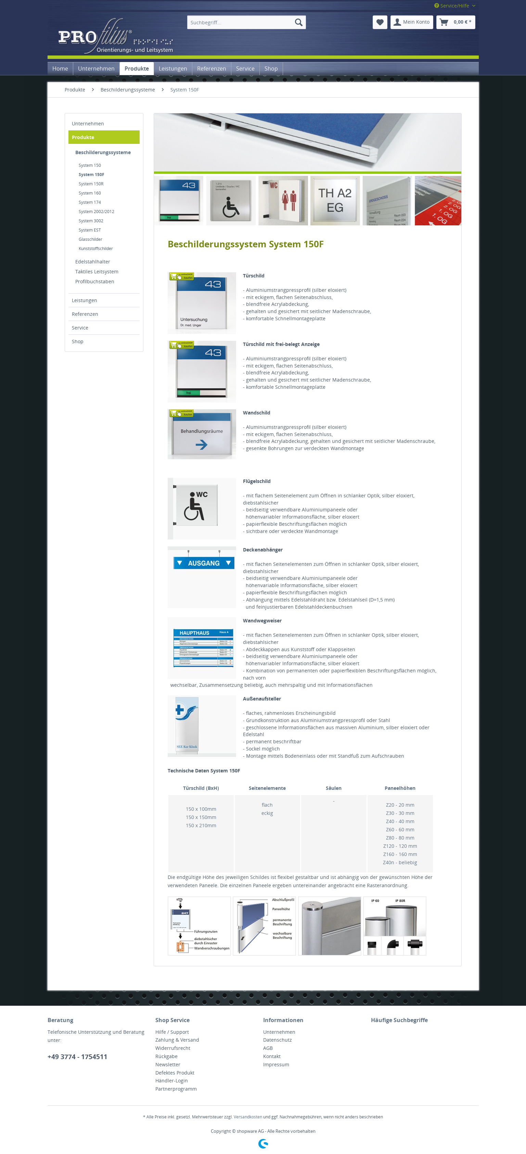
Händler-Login (171, 1080)
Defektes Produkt (174, 1072)
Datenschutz (277, 1040)
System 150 (90, 165)
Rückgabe (166, 1056)
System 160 (90, 193)
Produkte (83, 137)
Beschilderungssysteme (103, 152)
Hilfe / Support (172, 1032)
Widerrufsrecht (172, 1048)
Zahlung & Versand (177, 1040)
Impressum (276, 1064)
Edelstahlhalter (92, 261)
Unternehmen (88, 123)
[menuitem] (246, 22)
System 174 (90, 202)
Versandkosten (248, 1117)
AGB (268, 1048)
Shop (78, 341)
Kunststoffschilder (96, 248)
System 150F (91, 174)
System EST (90, 230)
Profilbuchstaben (94, 281)
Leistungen (84, 300)
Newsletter (167, 1064)
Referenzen (85, 314)
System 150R (91, 184)
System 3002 (91, 221)
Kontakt (272, 1056)
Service (80, 327)
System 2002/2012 (96, 211)
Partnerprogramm (176, 1088)
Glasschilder (90, 239)
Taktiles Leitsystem (96, 271)
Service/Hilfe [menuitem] (452, 5)
